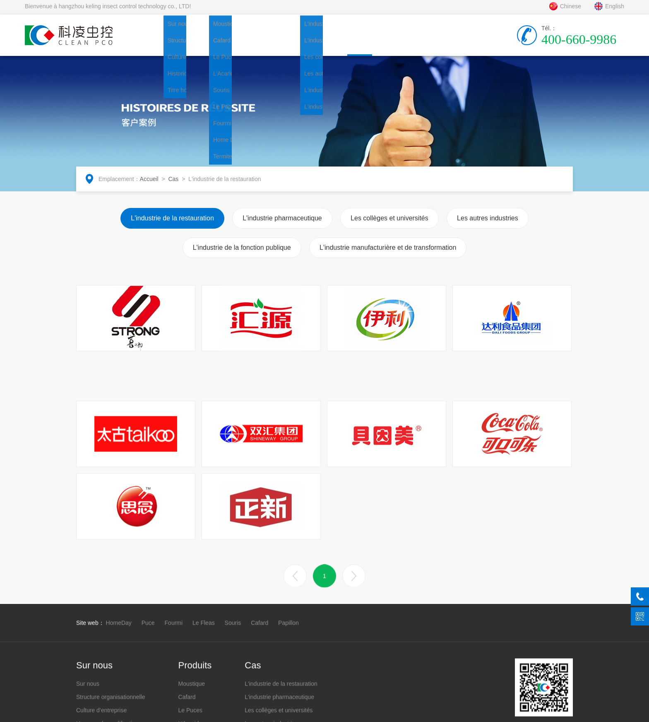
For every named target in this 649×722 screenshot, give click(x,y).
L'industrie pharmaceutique (282, 223)
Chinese (565, 12)
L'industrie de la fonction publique (242, 252)
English (609, 12)
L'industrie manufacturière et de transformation (388, 252)
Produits (254, 40)
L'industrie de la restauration (172, 223)
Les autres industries (487, 223)
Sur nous (209, 40)
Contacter (436, 40)
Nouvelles (300, 40)
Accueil (163, 40)
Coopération (391, 40)
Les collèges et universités (389, 223)
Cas (345, 49)
